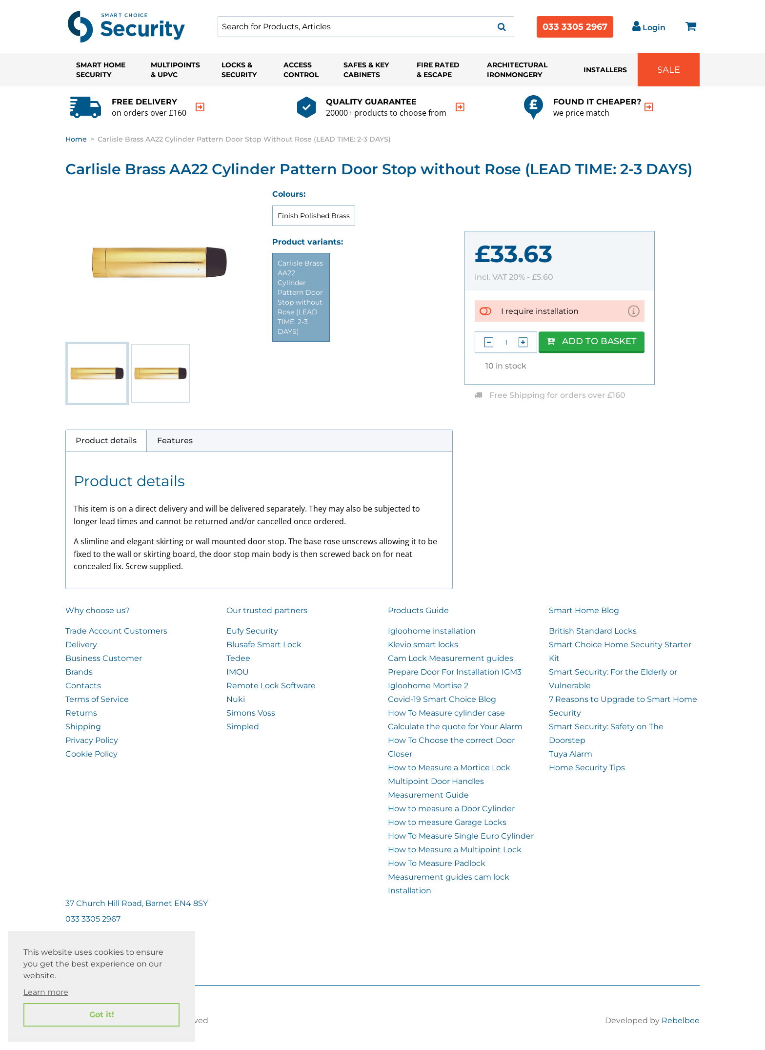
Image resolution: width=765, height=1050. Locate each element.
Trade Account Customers (116, 631)
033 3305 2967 (575, 26)
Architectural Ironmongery (517, 70)
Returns (81, 713)
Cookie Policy (91, 754)
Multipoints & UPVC (175, 70)
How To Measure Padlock (436, 863)
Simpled (242, 726)
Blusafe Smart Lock (264, 644)
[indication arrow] (200, 107)
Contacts (83, 685)
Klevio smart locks (423, 644)
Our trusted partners (266, 610)
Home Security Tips (587, 767)
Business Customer (103, 658)
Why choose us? (97, 610)
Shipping (83, 726)
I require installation (540, 311)
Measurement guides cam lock (448, 877)
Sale (668, 69)
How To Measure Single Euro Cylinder (461, 836)
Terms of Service (97, 699)
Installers (605, 69)
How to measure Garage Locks (447, 822)
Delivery (81, 644)
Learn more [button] (45, 992)
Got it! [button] (101, 1014)
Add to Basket (591, 341)
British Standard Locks (593, 631)
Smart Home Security (100, 70)
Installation (409, 890)
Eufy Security (252, 631)
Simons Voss (250, 713)
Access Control (301, 70)
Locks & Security (239, 70)
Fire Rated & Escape (438, 70)
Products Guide (418, 610)
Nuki (235, 699)
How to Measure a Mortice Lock (449, 767)
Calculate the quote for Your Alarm (455, 726)
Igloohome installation (432, 631)
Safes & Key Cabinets (366, 70)
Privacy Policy (91, 740)
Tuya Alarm (570, 754)
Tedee (238, 658)
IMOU (237, 672)
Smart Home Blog (584, 610)
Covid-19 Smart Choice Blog (442, 699)
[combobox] (366, 26)
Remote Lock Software (271, 685)
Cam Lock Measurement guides (450, 658)
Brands (79, 672)
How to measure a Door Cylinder (451, 808)
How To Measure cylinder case (446, 713)
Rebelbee (681, 1020)
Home (76, 139)
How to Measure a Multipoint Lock (455, 849)
